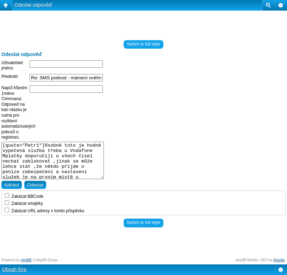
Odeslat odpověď (33, 5)
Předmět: (10, 76)
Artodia (279, 260)
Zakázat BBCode (24, 196)
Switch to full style (143, 44)
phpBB (26, 260)
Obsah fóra (14, 269)
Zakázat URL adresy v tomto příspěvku (44, 210)
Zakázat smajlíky (24, 203)
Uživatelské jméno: (12, 65)
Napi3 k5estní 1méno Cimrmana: (14, 93)
